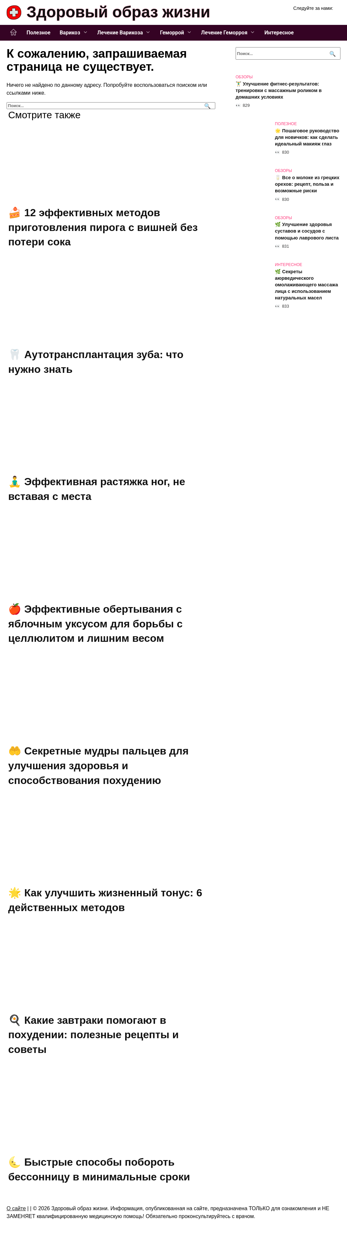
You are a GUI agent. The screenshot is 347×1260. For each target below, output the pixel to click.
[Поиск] (206, 105)
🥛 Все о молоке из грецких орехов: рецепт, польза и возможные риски (307, 184)
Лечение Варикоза (120, 32)
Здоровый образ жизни (118, 12)
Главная (13, 32)
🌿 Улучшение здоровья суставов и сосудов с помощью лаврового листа (306, 231)
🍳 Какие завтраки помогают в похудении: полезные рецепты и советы (93, 1035)
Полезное (38, 32)
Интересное (279, 32)
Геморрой (172, 32)
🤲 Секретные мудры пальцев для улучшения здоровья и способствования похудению (98, 765)
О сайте (16, 1208)
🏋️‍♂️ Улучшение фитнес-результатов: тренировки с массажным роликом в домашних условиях (279, 90)
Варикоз (70, 32)
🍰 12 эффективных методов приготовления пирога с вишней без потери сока (103, 227)
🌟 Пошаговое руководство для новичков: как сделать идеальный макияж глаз (307, 137)
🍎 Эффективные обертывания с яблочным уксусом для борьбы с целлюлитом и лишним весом (95, 623)
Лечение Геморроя (224, 32)
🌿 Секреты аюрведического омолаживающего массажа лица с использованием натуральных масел (306, 285)
